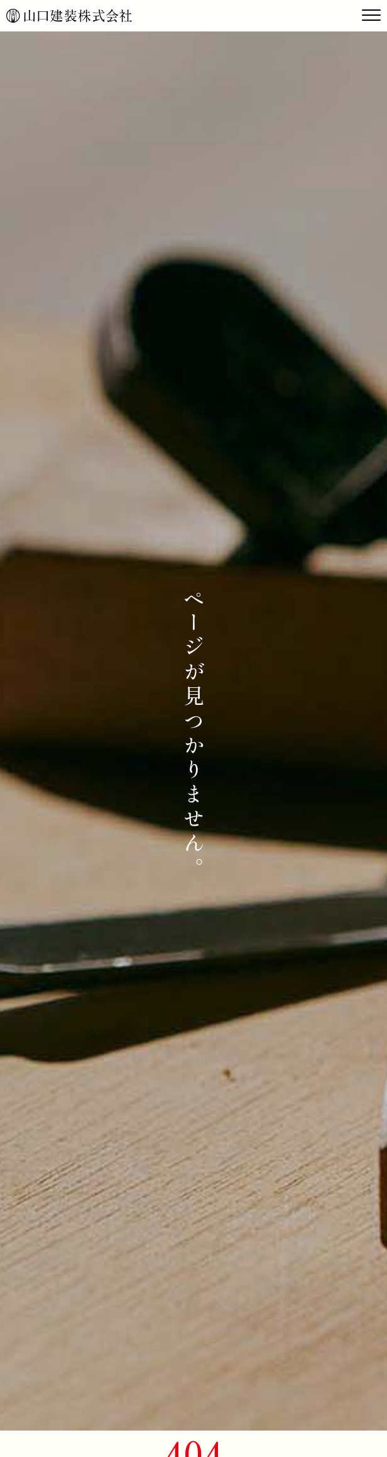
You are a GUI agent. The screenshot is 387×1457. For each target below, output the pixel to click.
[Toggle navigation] (371, 15)
